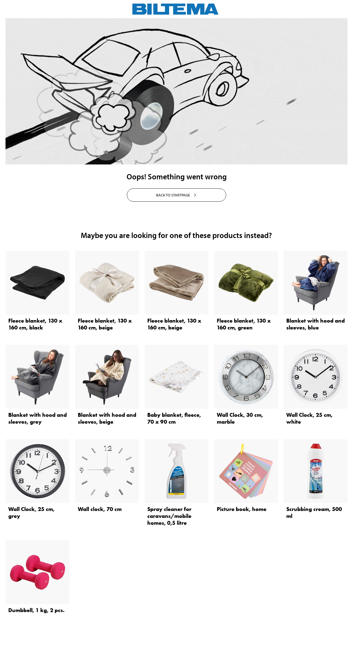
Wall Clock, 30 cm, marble (240, 418)
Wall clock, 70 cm (100, 509)
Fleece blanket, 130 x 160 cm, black (35, 324)
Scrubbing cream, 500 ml (314, 512)
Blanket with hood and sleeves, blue (315, 324)
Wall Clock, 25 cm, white (309, 418)
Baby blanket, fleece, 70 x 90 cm (174, 418)
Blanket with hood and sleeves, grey (37, 418)
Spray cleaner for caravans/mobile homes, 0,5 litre (169, 515)
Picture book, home (241, 509)
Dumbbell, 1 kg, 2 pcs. (36, 610)
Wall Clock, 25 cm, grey (31, 512)
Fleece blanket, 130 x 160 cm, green (244, 324)
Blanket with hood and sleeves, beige (107, 418)
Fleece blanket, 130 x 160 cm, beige (105, 324)
